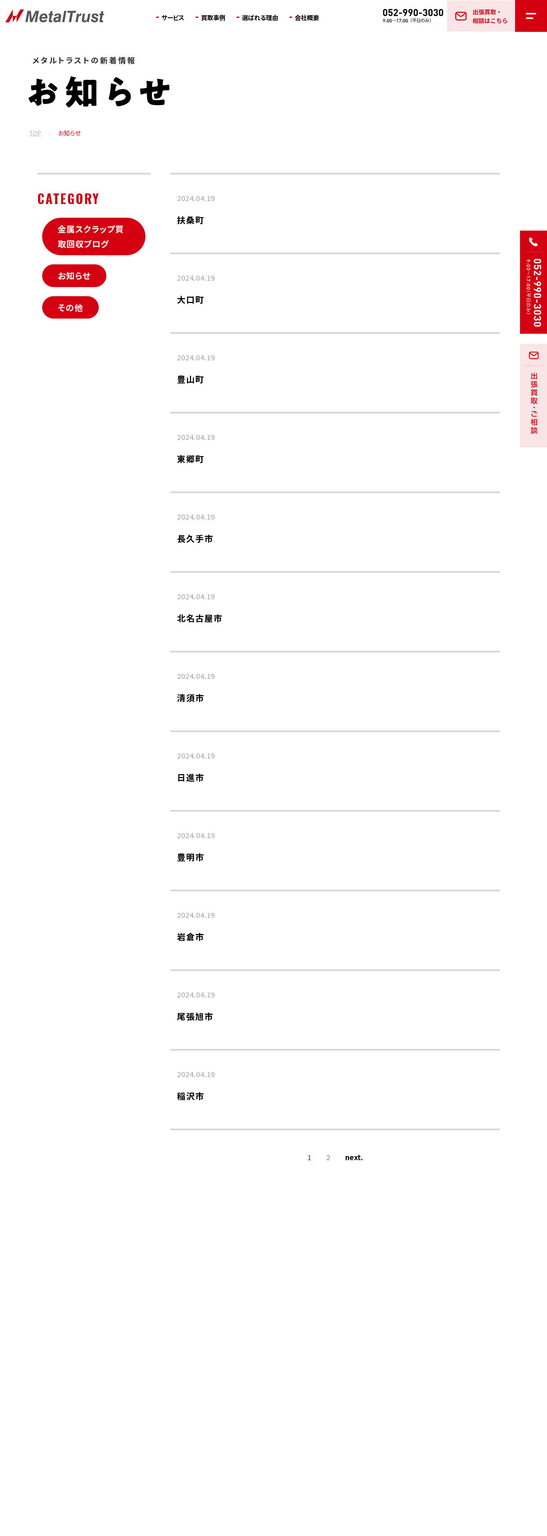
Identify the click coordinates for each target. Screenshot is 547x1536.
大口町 (190, 299)
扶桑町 (190, 220)
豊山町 (190, 379)
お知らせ (74, 275)
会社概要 (321, 17)
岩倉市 (190, 936)
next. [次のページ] (354, 1157)
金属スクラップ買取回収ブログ (91, 236)
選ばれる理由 (270, 17)
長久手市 (195, 538)
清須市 (190, 697)
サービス (175, 17)
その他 (70, 307)
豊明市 (190, 857)
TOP (35, 133)
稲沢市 (190, 1096)
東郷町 (190, 458)
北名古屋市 (200, 618)
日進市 (190, 777)
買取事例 (218, 17)
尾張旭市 (195, 1016)
